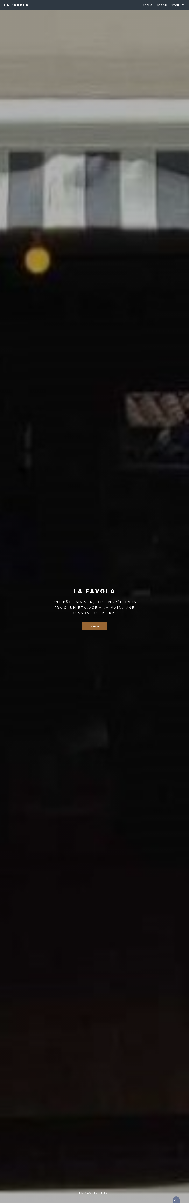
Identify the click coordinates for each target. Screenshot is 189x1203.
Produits (177, 5)
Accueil (148, 5)
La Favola (16, 5)
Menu (162, 5)
